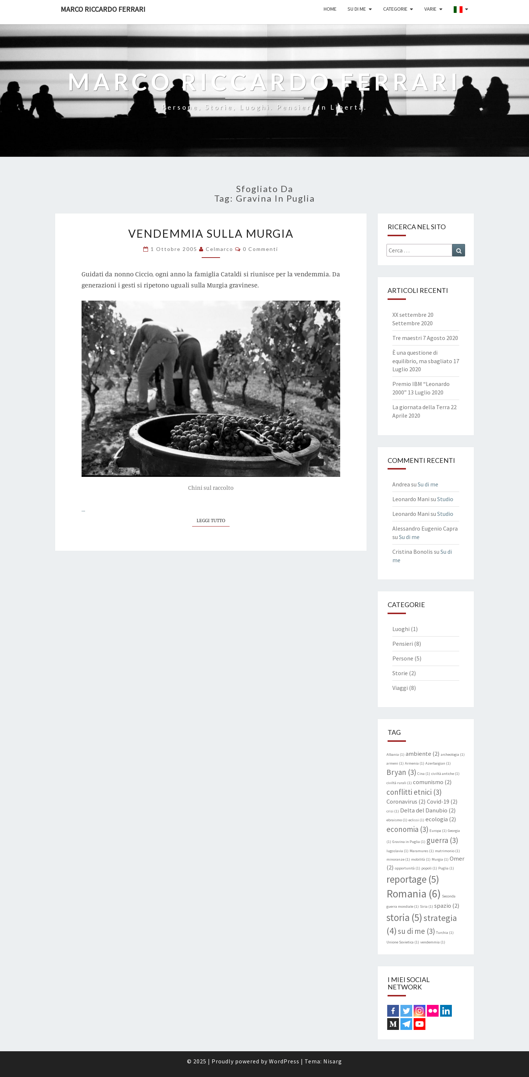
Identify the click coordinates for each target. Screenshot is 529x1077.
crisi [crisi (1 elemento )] (392, 811)
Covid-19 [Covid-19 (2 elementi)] (442, 801)
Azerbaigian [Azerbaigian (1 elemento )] (438, 763)
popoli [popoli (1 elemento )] (429, 868)
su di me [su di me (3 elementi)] (416, 931)
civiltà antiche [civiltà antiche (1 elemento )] (445, 773)
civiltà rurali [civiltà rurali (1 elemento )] (399, 782)
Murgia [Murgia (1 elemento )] (440, 859)
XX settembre (409, 314)
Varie (430, 9)
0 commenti (260, 249)
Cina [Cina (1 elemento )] (423, 773)
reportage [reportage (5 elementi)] (412, 879)
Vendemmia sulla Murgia (211, 233)
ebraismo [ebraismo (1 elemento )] (396, 820)
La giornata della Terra (421, 407)
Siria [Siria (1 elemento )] (426, 906)
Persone (402, 658)
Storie (400, 673)
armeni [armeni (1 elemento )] (395, 763)
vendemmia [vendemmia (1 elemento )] (432, 942)
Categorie (395, 9)
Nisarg (332, 1061)
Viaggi (400, 687)
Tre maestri (407, 337)
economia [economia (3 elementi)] (407, 829)
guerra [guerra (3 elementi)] (442, 840)
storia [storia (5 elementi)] (404, 917)
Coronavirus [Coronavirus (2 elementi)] (406, 801)
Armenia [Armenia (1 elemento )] (414, 763)
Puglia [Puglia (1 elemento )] (446, 868)
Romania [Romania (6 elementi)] (413, 893)
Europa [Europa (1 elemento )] (438, 830)
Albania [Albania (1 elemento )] (395, 754)
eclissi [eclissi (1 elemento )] (416, 820)
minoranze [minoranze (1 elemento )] (398, 859)
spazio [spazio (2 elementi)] (447, 905)
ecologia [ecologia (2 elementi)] (440, 819)
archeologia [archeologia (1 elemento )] (453, 754)
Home (330, 9)
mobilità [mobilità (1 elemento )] (421, 859)
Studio (445, 499)
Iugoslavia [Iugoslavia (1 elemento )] (397, 851)
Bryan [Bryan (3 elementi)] (401, 772)
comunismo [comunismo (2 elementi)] (432, 782)
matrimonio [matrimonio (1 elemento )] (447, 851)
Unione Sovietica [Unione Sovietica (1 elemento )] (402, 942)
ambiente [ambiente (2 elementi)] (423, 754)
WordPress (284, 1061)
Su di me (357, 9)
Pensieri (402, 643)
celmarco (219, 249)
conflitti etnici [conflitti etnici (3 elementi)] (414, 792)
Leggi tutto (213, 520)
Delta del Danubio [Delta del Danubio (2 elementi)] (428, 810)
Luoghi (401, 629)
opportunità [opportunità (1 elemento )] (407, 868)
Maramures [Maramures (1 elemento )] (422, 851)
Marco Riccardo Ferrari (103, 9)
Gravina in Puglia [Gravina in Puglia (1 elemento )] (408, 841)
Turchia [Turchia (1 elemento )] (445, 932)
